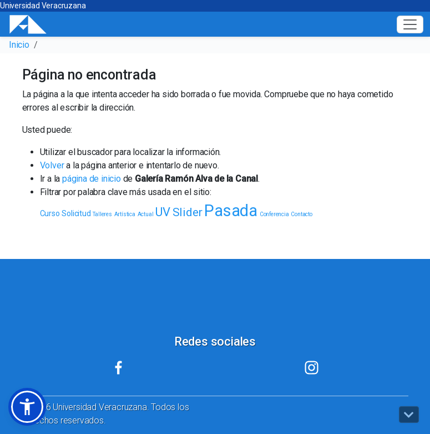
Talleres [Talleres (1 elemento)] (102, 214)
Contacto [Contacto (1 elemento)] (301, 214)
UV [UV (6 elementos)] (162, 212)
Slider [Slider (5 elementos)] (188, 212)
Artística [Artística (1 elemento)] (124, 214)
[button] (27, 407)
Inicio (19, 44)
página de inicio (91, 178)
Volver (52, 165)
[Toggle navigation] (410, 24)
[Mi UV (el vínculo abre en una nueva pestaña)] (118, 368)
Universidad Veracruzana (42, 5)
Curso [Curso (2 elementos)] (50, 213)
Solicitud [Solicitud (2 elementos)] (76, 213)
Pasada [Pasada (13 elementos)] (230, 210)
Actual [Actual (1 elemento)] (146, 214)
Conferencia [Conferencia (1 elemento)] (274, 214)
